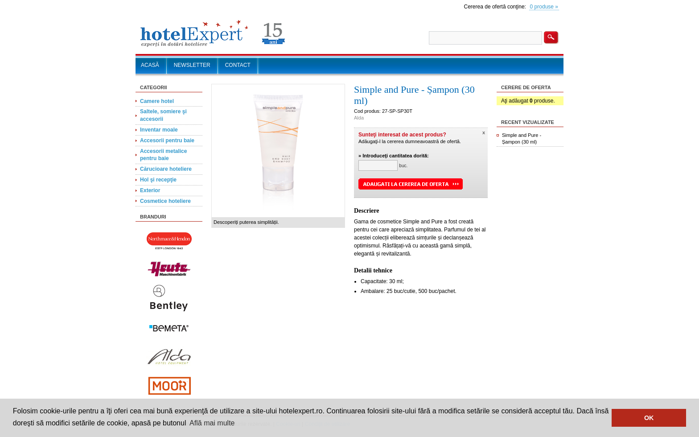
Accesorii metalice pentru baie (163, 155)
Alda (359, 117)
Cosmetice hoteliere (165, 201)
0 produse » (544, 7)
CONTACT (238, 65)
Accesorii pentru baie (167, 140)
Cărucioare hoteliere (166, 169)
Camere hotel (157, 101)
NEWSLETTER (192, 65)
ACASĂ (150, 65)
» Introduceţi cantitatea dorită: (393, 155)
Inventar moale (159, 130)
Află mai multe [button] (211, 423)
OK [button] (649, 417)
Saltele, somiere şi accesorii (163, 115)
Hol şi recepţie (158, 180)
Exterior (150, 190)
